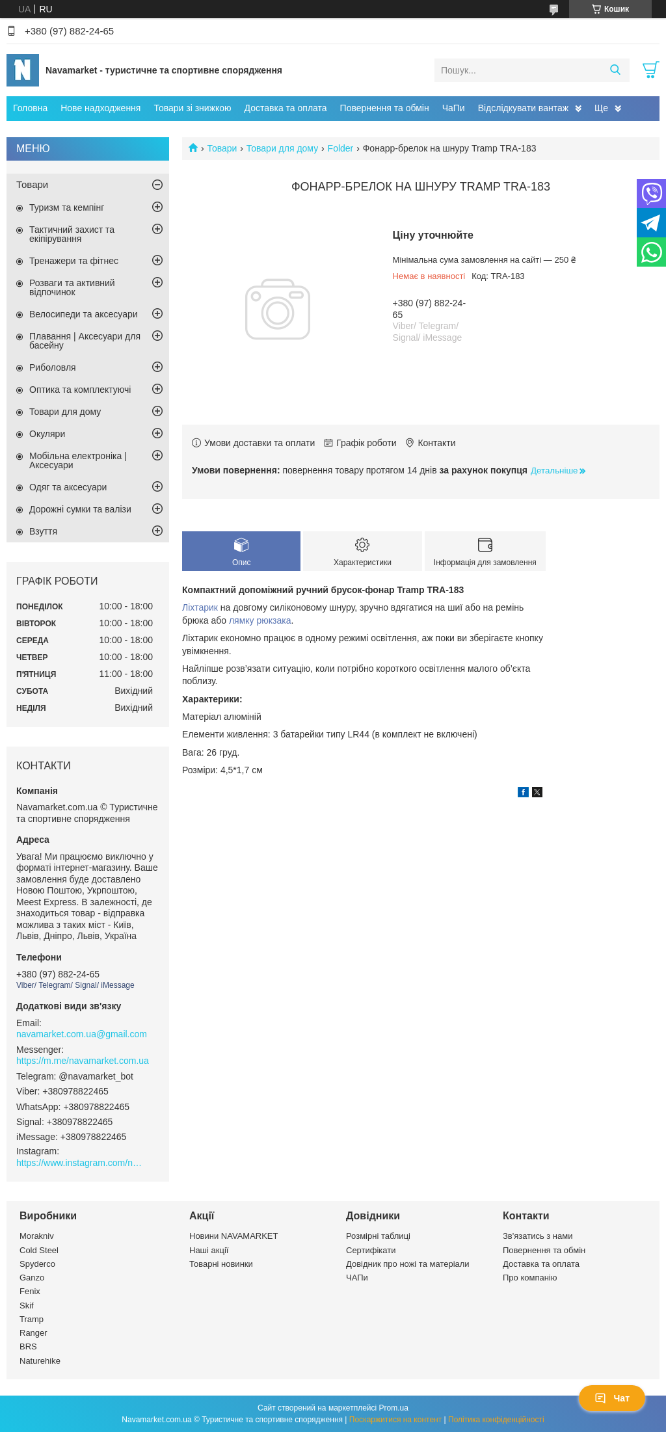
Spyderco (37, 1264)
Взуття (43, 531)
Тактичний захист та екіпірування (71, 234)
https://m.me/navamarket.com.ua (82, 1060)
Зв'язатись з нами (537, 1236)
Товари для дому (282, 148)
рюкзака (273, 620)
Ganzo (32, 1277)
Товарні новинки (221, 1264)
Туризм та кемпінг (66, 207)
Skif (27, 1305)
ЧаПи (453, 108)
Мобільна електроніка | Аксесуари (78, 460)
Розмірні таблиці (378, 1236)
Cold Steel (39, 1250)
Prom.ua (393, 1407)
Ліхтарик (200, 607)
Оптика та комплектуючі (80, 389)
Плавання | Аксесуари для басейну (84, 341)
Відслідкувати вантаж (523, 108)
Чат (612, 1398)
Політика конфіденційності (496, 1419)
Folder (341, 148)
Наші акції (208, 1250)
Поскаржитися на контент (395, 1419)
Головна (30, 108)
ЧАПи (357, 1277)
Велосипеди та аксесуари (83, 314)
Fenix (30, 1291)
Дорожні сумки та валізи (80, 509)
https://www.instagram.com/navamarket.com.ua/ (81, 1163)
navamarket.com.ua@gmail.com (81, 1034)
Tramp (32, 1319)
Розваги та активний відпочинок (72, 287)
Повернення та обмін (384, 108)
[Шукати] (615, 70)
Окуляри (47, 434)
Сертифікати (371, 1250)
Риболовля (52, 367)
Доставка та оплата (286, 108)
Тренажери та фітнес (73, 261)
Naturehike (40, 1361)
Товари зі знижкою (192, 108)
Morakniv (37, 1236)
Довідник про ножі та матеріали (408, 1264)
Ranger (33, 1333)
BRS (28, 1346)
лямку (241, 620)
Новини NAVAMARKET (233, 1236)
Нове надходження (100, 108)
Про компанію (530, 1277)
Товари (222, 148)
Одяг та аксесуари (68, 487)
